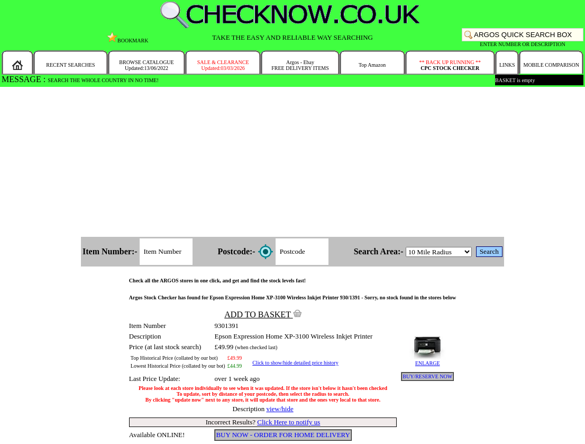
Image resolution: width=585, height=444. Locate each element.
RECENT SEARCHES (70, 65)
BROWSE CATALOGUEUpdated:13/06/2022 (146, 65)
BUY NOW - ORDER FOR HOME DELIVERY (283, 435)
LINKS (507, 65)
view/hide (279, 409)
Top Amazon (372, 65)
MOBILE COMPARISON (551, 65)
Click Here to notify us (288, 422)
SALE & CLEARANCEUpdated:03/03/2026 (223, 65)
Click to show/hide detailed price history (295, 363)
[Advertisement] (293, 162)
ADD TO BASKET (262, 314)
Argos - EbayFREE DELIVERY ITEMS (300, 65)
